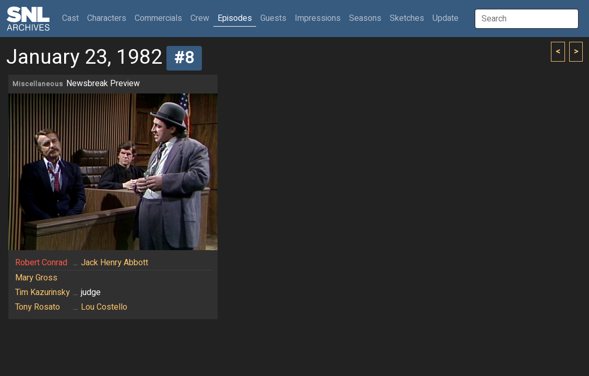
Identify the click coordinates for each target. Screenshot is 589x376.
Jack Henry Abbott (114, 262)
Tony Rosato (37, 307)
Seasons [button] (365, 18)
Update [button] (445, 18)
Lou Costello (104, 307)
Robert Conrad (41, 262)
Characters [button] (106, 18)
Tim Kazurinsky (42, 292)
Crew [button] (199, 18)
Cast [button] (72, 18)
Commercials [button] (158, 18)
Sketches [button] (407, 18)
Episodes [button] (235, 18)
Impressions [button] (318, 18)
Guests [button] (273, 18)
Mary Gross (36, 278)
